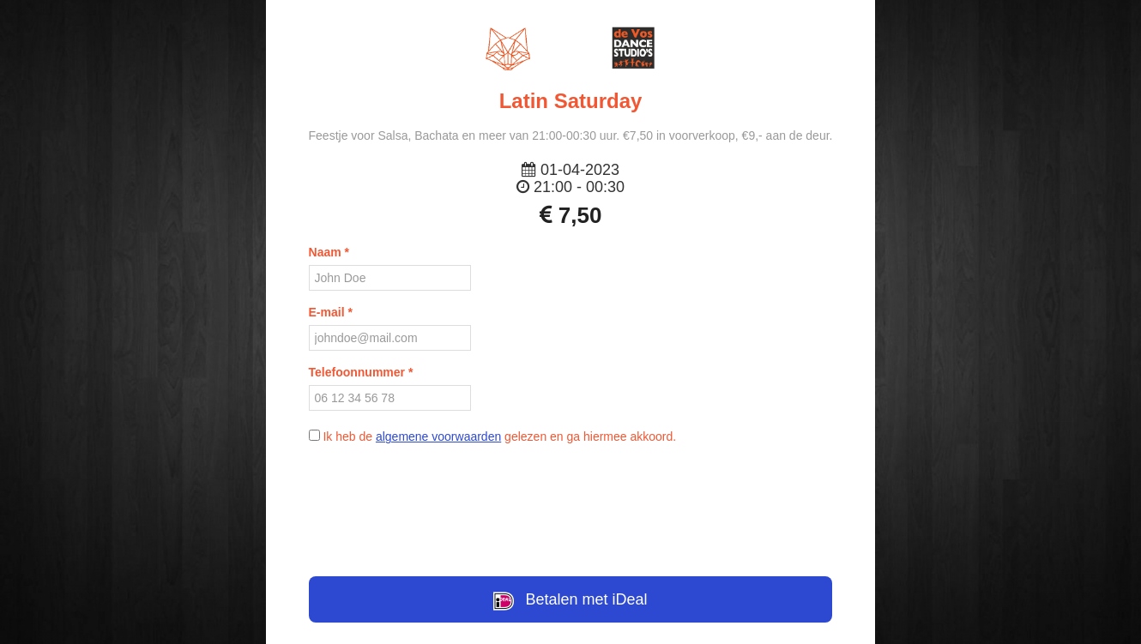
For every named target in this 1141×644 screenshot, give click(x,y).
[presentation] (570, 499)
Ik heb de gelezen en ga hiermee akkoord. (493, 436)
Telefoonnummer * (361, 372)
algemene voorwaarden (438, 436)
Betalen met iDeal (570, 601)
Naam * (329, 252)
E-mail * (331, 312)
